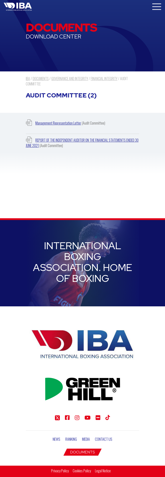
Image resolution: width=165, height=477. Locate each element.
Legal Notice (103, 470)
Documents (82, 452)
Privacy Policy (60, 470)
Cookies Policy (82, 470)
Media (86, 439)
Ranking (71, 439)
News (56, 439)
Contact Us (103, 439)
